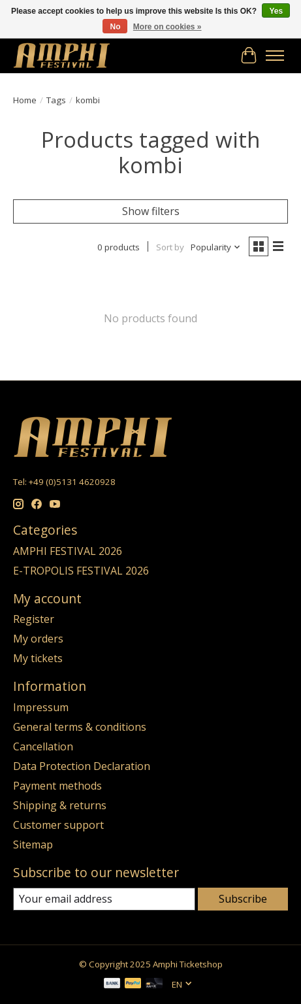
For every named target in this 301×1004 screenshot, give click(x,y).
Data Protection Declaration (81, 766)
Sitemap (33, 844)
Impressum (41, 707)
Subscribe (243, 899)
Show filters (151, 211)
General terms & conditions (79, 727)
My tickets (38, 658)
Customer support (58, 825)
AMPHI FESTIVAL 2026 (67, 551)
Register (33, 619)
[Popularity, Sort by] (216, 247)
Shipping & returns (59, 805)
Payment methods (57, 785)
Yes (276, 11)
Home (25, 100)
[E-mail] (104, 899)
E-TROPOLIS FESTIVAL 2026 (81, 570)
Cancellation (43, 746)
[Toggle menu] (275, 55)
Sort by (170, 247)
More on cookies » (167, 26)
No (115, 26)
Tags (56, 100)
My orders (38, 638)
